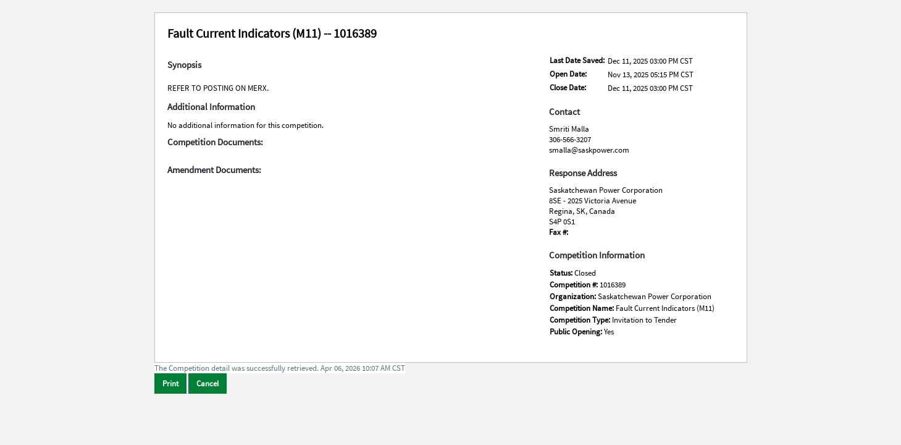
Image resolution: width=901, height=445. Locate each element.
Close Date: (568, 87)
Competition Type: (581, 320)
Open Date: (568, 74)
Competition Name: (583, 308)
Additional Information (211, 106)
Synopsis (184, 64)
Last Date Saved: (577, 60)
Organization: (574, 296)
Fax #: (558, 232)
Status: (562, 273)
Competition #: (575, 284)
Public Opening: (577, 331)
